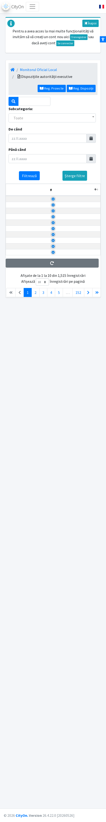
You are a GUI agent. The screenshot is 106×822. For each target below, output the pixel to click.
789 (92, 595)
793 (92, 304)
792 (92, 361)
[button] (99, 6)
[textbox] (52, 118)
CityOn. (22, 815)
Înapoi (90, 23)
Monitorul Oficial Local (38, 69)
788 (92, 641)
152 (78, 792)
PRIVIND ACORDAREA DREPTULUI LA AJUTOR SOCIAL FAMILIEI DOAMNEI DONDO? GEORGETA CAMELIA (34, 727)
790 (92, 532)
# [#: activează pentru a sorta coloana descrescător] (10, 189)
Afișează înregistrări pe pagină (53, 782)
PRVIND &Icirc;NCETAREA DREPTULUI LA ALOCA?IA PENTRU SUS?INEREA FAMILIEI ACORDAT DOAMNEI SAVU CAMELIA (35, 327)
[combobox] (52, 117)
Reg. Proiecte (52, 88)
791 (92, 453)
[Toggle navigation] (32, 6)
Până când (17, 149)
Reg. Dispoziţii (81, 88)
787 (92, 704)
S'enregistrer (78, 37)
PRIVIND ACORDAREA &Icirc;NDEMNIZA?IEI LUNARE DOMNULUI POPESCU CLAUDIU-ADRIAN (36, 612)
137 (92, 201)
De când (15, 129)
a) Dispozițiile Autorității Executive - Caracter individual (68, 213)
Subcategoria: (21, 108)
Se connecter (65, 43)
